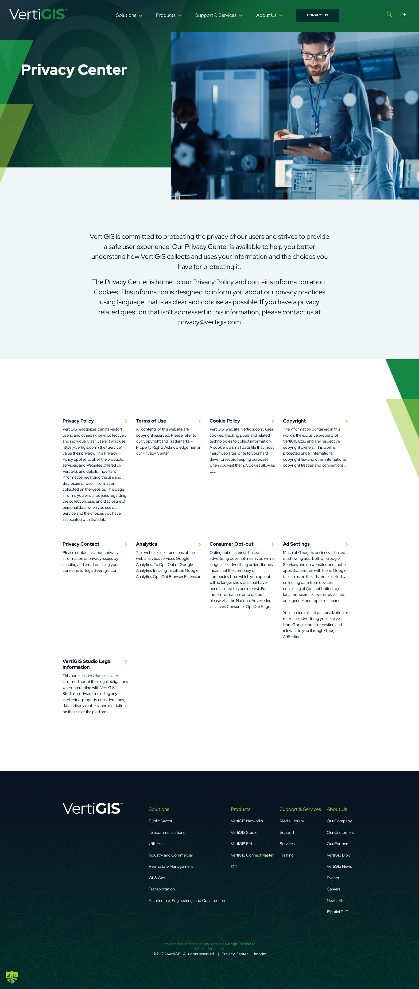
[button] (12, 977)
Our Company (340, 821)
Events (333, 878)
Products (166, 15)
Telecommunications (167, 832)
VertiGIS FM (241, 843)
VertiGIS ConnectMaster (252, 855)
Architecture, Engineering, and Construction (187, 900)
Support (287, 832)
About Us (266, 15)
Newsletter (336, 900)
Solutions (126, 15)
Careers (333, 889)
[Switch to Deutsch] (403, 14)
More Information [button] (209, 948)
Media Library (292, 821)
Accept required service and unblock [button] (209, 943)
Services (287, 843)
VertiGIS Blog (338, 855)
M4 (234, 866)
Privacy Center (235, 954)
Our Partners (338, 843)
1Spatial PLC (337, 911)
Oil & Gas (157, 878)
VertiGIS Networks (247, 821)
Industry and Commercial (171, 855)
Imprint (260, 954)
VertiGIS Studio (244, 832)
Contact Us (317, 15)
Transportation (162, 889)
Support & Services (215, 15)
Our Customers (340, 832)
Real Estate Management (171, 866)
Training (287, 855)
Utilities (155, 843)
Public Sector (160, 821)
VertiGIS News (339, 866)
